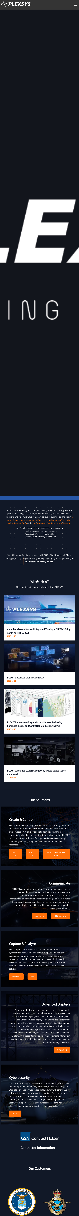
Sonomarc (39, 916)
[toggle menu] (75, 4)
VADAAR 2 (16, 976)
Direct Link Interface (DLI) (56, 854)
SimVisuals (62, 1050)
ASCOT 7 (32, 854)
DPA (32, 976)
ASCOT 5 (16, 854)
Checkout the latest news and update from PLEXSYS (39, 587)
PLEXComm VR (60, 916)
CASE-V (15, 1113)
